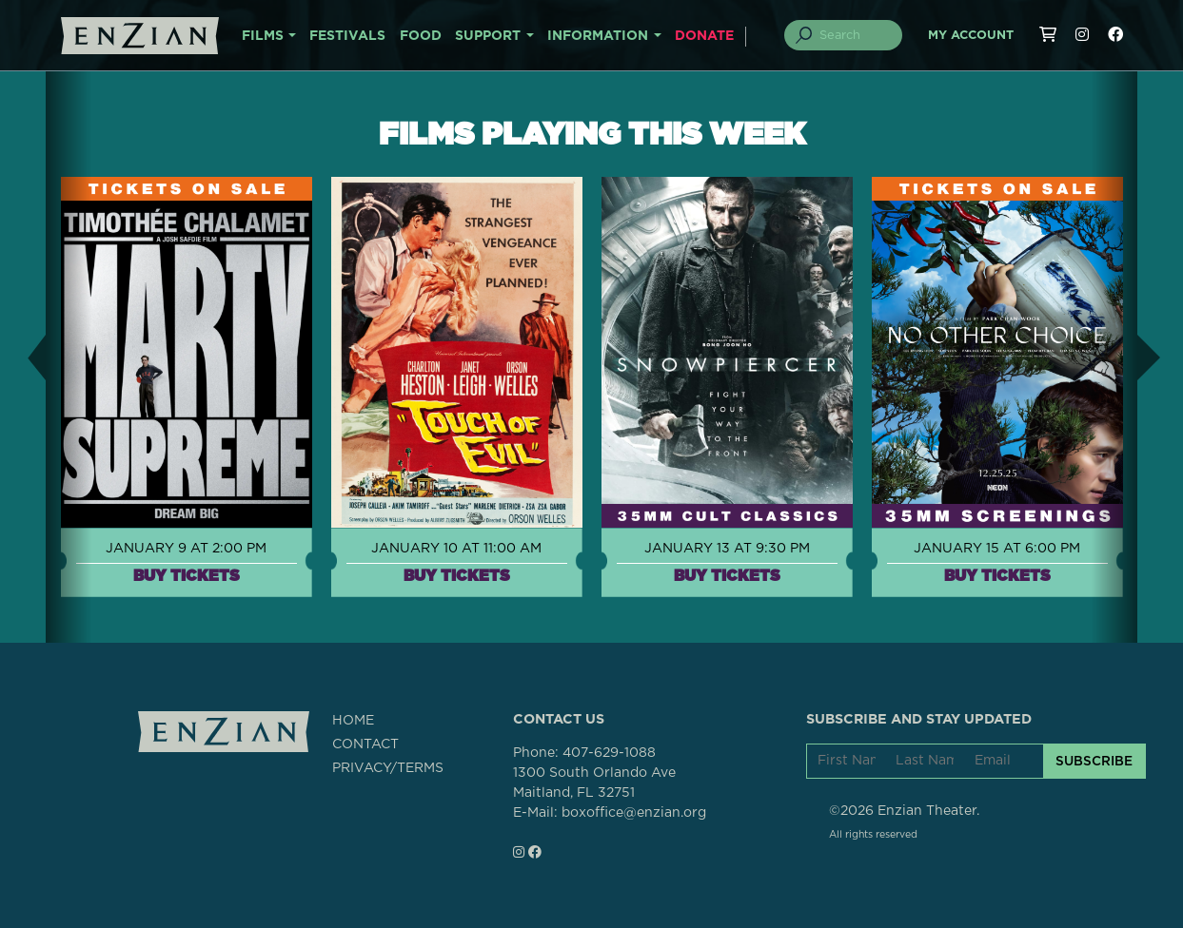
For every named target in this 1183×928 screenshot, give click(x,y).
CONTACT (365, 744)
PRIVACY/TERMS (388, 768)
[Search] (854, 35)
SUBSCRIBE (1094, 760)
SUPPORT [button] (488, 36)
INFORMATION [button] (597, 36)
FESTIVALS (347, 36)
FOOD (421, 36)
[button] (23, 357)
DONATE (704, 36)
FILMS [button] (263, 36)
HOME (353, 720)
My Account (971, 35)
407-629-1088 (609, 753)
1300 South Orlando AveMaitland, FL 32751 (594, 783)
